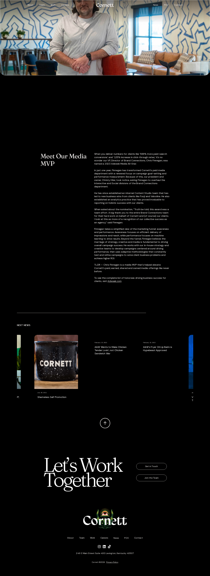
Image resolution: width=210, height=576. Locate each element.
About (30, 5)
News (155, 5)
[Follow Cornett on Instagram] (100, 547)
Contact (178, 5)
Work (53, 5)
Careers (65, 5)
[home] (104, 5)
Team (42, 5)
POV (166, 5)
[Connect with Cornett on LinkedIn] (105, 547)
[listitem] (62, 372)
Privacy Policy (112, 562)
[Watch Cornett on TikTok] (110, 547)
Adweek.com (114, 281)
